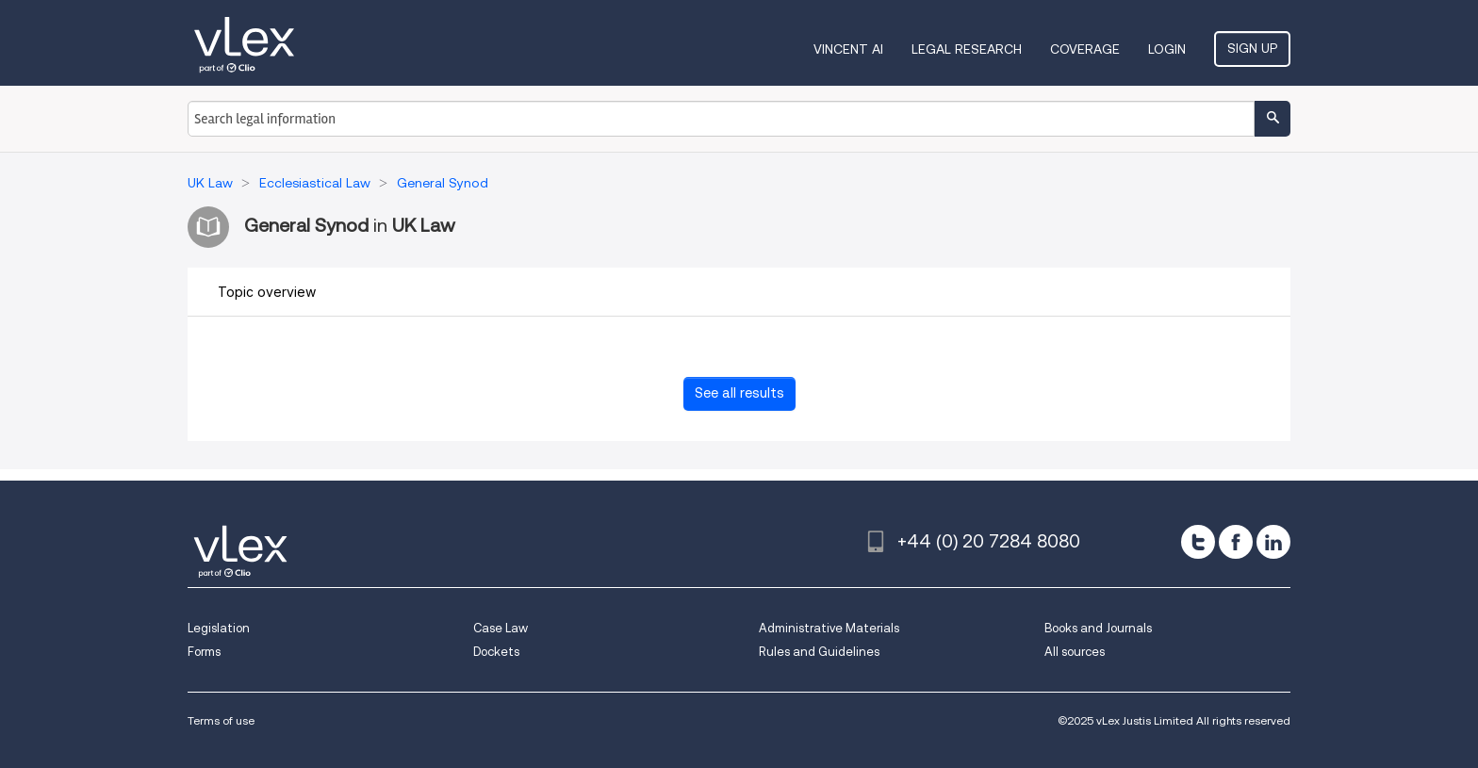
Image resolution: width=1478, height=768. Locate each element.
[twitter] (1198, 542)
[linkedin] (1273, 542)
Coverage (1085, 49)
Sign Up (1252, 48)
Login (1167, 49)
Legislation (219, 628)
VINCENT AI (848, 49)
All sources (1074, 652)
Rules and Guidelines (819, 652)
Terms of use (221, 720)
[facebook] (1236, 542)
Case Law (500, 628)
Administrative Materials (829, 628)
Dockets (496, 652)
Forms (204, 652)
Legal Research (966, 49)
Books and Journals (1098, 628)
